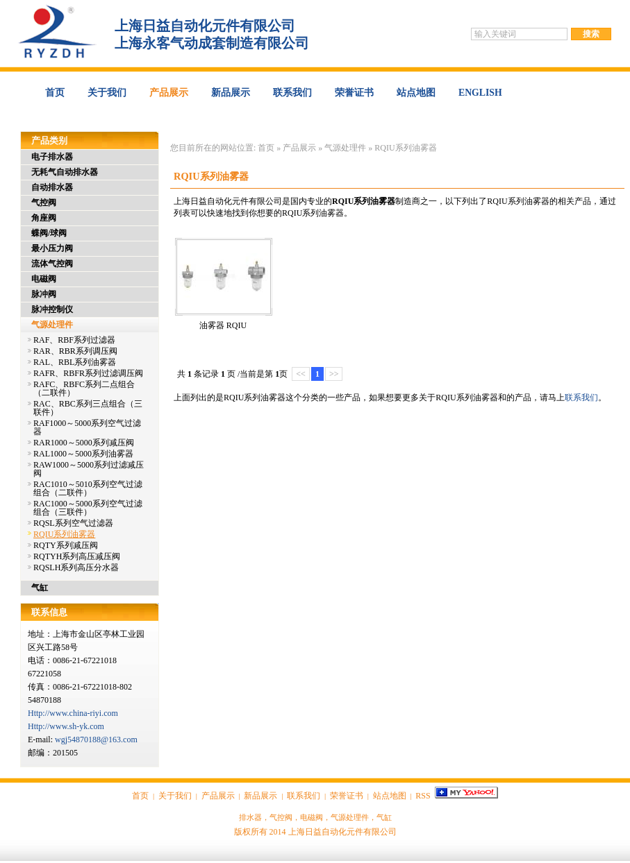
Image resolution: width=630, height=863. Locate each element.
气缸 (39, 587)
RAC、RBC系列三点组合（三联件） (87, 408)
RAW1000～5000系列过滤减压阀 (88, 469)
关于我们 (107, 92)
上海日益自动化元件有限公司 (342, 832)
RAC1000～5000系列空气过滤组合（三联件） (87, 508)
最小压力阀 (52, 248)
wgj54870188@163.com (96, 739)
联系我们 (292, 92)
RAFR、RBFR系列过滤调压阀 (88, 373)
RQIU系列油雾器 (405, 148)
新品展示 (230, 92)
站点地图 (416, 92)
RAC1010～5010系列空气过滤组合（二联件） (87, 488)
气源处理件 (345, 148)
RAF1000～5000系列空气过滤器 (87, 427)
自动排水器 (52, 187)
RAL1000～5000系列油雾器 (83, 454)
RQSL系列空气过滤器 (73, 523)
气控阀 (43, 202)
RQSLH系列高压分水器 (76, 567)
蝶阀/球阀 (49, 233)
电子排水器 (52, 157)
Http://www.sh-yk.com (66, 726)
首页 (55, 92)
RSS (422, 796)
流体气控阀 (52, 263)
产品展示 (168, 92)
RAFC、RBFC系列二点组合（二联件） (84, 388)
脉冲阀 (43, 294)
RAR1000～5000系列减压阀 (83, 442)
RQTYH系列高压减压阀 (76, 556)
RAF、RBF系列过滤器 (74, 340)
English (480, 92)
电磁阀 (43, 279)
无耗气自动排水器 (64, 172)
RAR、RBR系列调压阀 (75, 351)
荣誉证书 (354, 92)
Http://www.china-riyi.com (73, 713)
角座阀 (43, 218)
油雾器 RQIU (223, 325)
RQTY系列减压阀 (65, 545)
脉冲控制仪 (52, 309)
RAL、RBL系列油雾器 (74, 362)
